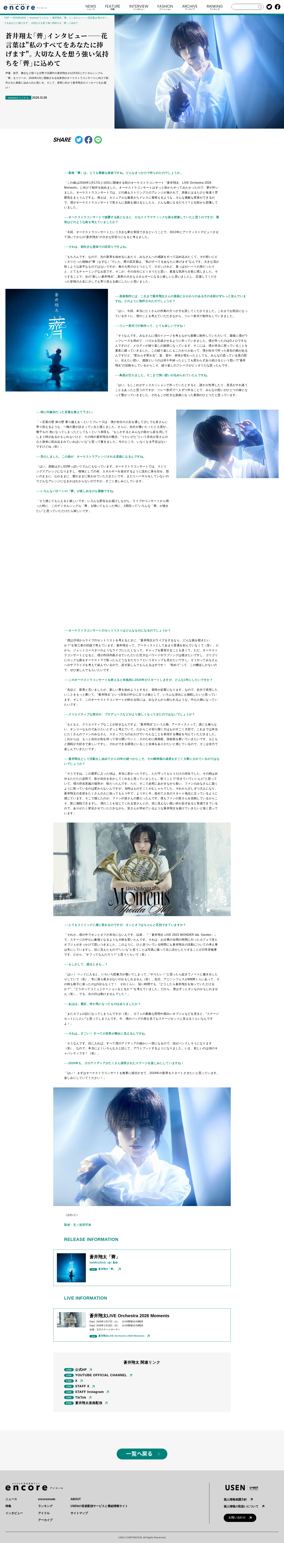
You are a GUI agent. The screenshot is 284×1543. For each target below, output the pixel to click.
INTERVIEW (19, 17)
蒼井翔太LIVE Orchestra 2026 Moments (121, 1335)
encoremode (46, 1499)
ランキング (45, 1506)
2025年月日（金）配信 (103, 1262)
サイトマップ (79, 1513)
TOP (6, 17)
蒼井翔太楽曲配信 (88, 1403)
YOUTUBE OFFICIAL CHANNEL (101, 1375)
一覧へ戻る (139, 1454)
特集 (8, 1506)
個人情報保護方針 (235, 1499)
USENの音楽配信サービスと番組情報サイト (99, 1506)
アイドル (44, 1513)
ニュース (11, 1499)
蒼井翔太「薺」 (107, 1269)
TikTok (80, 1397)
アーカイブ (45, 1520)
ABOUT (75, 1499)
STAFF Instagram (89, 1392)
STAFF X (82, 1386)
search (260, 7)
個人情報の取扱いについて (241, 1506)
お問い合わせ (237, 1517)
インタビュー (14, 1513)
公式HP (81, 1370)
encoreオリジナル (39, 17)
